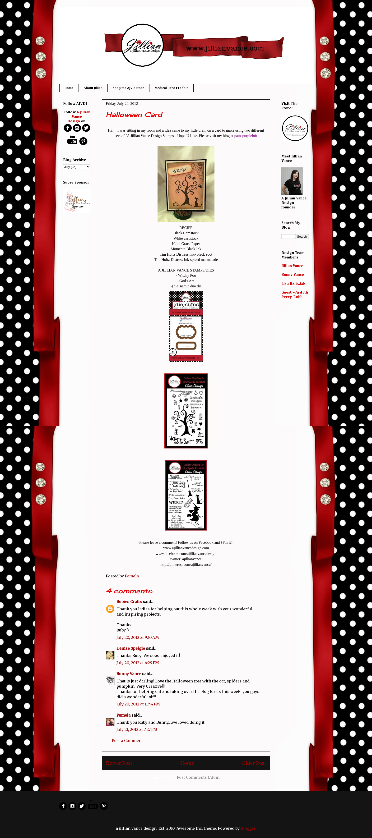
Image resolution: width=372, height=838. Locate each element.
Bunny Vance (128, 673)
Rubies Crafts (129, 601)
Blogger (248, 828)
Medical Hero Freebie (171, 88)
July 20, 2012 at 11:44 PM (138, 704)
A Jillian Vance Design (79, 117)
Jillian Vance (292, 266)
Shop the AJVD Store (128, 88)
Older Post (254, 763)
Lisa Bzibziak (293, 284)
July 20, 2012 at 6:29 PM (137, 662)
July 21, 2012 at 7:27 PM (136, 729)
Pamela (123, 715)
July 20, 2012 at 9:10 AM (137, 637)
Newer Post (119, 763)
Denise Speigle (130, 648)
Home (69, 88)
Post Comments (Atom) (199, 777)
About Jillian (93, 88)
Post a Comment (127, 740)
